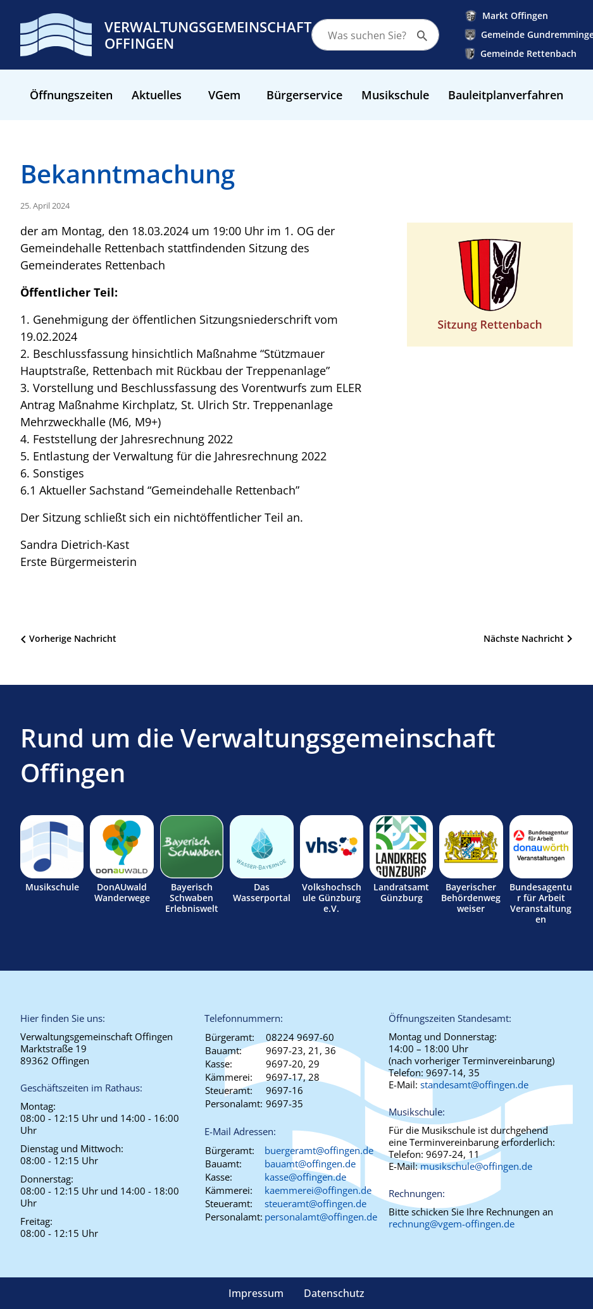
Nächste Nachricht (524, 638)
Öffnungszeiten (71, 94)
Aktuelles (157, 94)
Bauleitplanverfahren (505, 94)
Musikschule (395, 94)
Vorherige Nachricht (72, 638)
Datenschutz (334, 1293)
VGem (224, 94)
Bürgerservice (304, 94)
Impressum (256, 1293)
